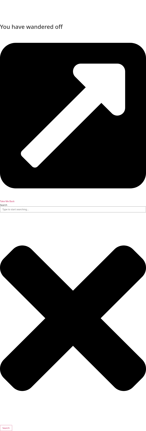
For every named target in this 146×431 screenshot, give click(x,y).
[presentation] (21, 10)
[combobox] (73, 209)
